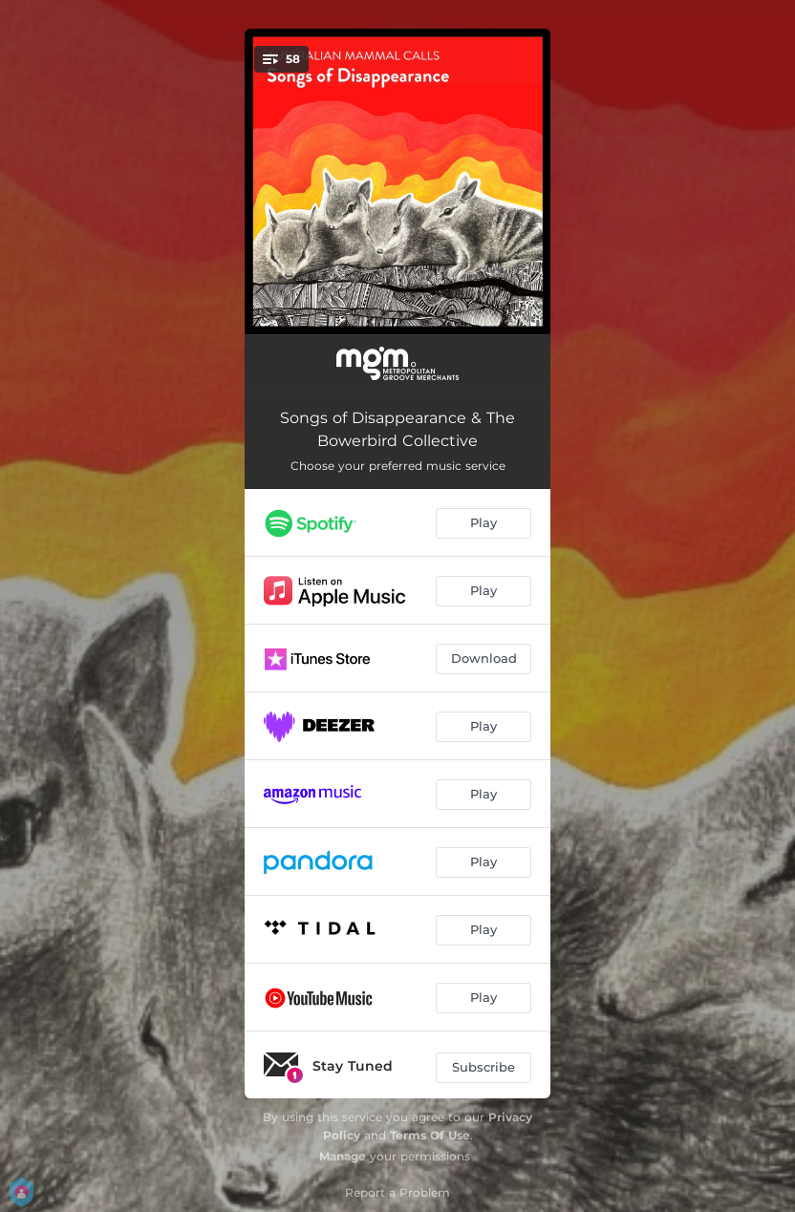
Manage (342, 1156)
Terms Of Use (430, 1135)
